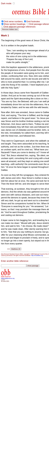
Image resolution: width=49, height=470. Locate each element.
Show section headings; (15, 24)
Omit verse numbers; (13, 21)
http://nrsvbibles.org (37, 255)
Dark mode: (6, 3)
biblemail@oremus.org (8, 278)
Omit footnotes (33, 21)
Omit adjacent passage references (20, 27)
